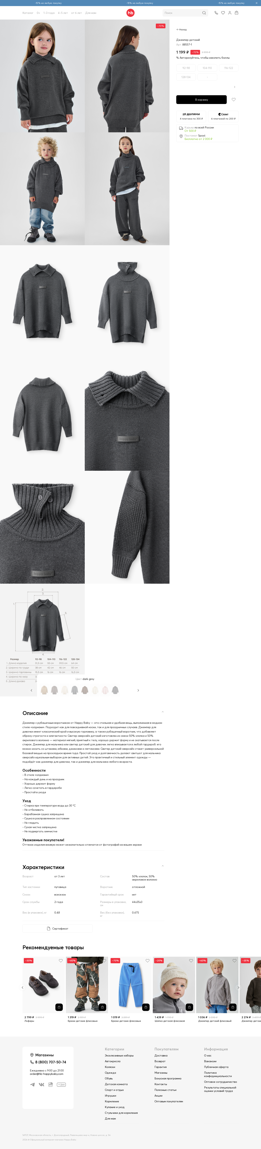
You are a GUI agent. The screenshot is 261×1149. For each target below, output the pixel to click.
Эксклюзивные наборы (119, 1055)
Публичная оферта (216, 1067)
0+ (38, 12)
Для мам (90, 12)
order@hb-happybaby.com (46, 1074)
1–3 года (49, 12)
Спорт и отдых (114, 1090)
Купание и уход (115, 1107)
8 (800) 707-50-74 (50, 1062)
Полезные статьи (165, 1090)
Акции (158, 1095)
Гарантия (160, 1067)
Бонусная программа (167, 1078)
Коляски (110, 1067)
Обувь (109, 1078)
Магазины (160, 1072)
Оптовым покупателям (168, 1101)
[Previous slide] (22, 987)
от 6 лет (76, 12)
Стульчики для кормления (121, 1112)
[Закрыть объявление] (256, 3)
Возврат (160, 1061)
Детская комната (116, 1084)
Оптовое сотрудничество (220, 1081)
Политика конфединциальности (218, 1074)
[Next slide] (238, 987)
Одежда (110, 1072)
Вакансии (210, 1061)
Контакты (160, 1084)
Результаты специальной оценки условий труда (220, 1089)
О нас (207, 1055)
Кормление (112, 1101)
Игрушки (110, 1095)
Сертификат (60, 928)
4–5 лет (63, 12)
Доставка (160, 1055)
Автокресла (112, 1061)
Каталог (27, 12)
